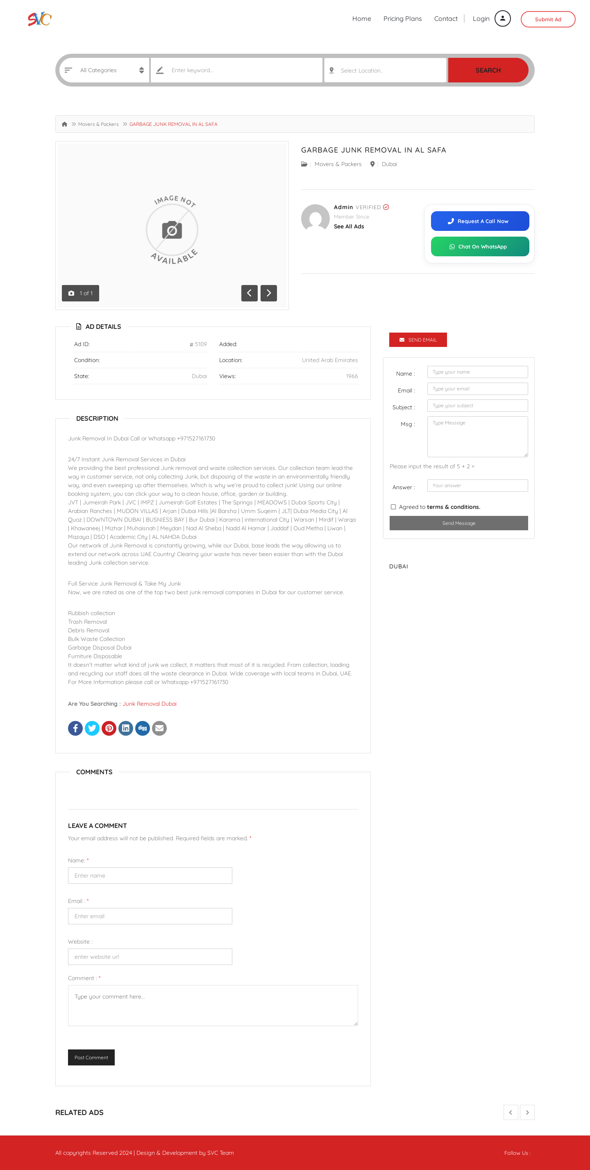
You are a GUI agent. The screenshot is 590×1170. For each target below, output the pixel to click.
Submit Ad (548, 19)
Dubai (389, 164)
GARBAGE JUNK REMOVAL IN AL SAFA (374, 150)
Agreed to (439, 507)
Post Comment (91, 1057)
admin (343, 207)
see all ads (349, 226)
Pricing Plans (403, 18)
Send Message (459, 523)
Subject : (404, 407)
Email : (78, 901)
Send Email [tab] (418, 340)
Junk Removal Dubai (150, 703)
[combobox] (385, 70)
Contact (446, 18)
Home (361, 18)
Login (492, 18)
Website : (80, 941)
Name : (405, 373)
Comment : (84, 978)
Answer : (404, 487)
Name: (78, 860)
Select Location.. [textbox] (362, 70)
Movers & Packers (98, 124)
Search (488, 70)
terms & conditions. (453, 507)
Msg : (408, 424)
